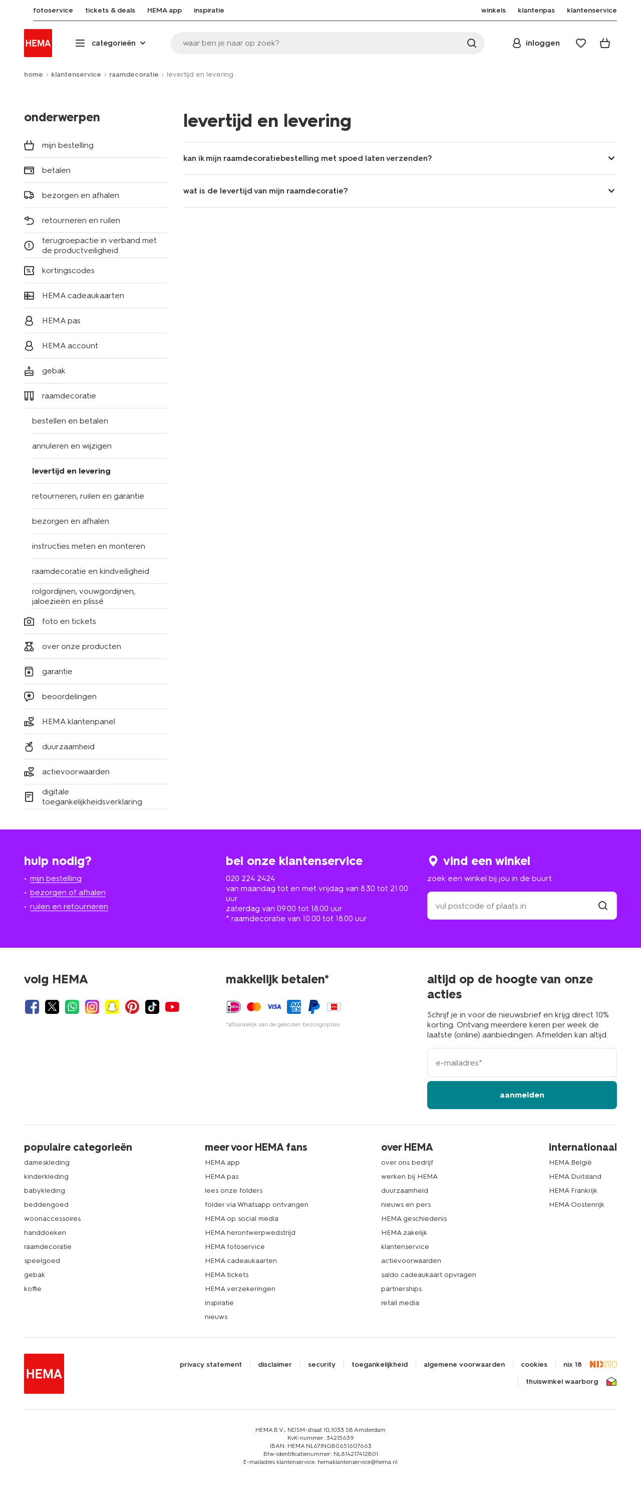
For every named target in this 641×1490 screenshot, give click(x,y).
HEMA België (570, 1162)
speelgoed (42, 1260)
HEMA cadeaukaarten (241, 1260)
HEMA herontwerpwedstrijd (250, 1232)
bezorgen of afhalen (68, 892)
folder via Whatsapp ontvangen (256, 1204)
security (322, 1365)
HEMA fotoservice (235, 1246)
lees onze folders (233, 1190)
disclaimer (275, 1365)
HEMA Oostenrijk (576, 1204)
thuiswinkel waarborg (562, 1382)
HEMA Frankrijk (573, 1190)
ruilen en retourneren (69, 906)
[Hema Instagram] (92, 1007)
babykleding (44, 1190)
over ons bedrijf (407, 1162)
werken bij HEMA (409, 1176)
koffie (33, 1289)
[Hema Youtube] (172, 1007)
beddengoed (46, 1204)
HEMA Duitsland (575, 1176)
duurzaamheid (404, 1190)
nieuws (216, 1317)
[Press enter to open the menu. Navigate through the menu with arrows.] (111, 43)
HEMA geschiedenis (414, 1218)
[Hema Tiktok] (152, 1007)
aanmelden (522, 1095)
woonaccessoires (52, 1218)
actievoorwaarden (411, 1260)
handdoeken (45, 1232)
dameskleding (47, 1162)
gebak (34, 1274)
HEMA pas (221, 1176)
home (33, 74)
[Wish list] (581, 43)
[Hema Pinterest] (132, 1007)
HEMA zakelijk (404, 1232)
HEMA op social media (241, 1218)
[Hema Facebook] (32, 1007)
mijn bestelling (56, 878)
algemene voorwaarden (464, 1365)
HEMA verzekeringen (240, 1289)
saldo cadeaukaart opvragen (428, 1274)
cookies (534, 1365)
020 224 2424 (250, 878)
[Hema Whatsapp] (72, 1007)
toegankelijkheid (380, 1365)
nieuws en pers (406, 1204)
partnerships (401, 1289)
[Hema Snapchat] (112, 1007)
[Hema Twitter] (52, 1007)
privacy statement (211, 1365)
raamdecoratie (134, 74)
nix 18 (572, 1365)
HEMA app (222, 1162)
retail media (400, 1303)
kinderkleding (46, 1176)
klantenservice (76, 74)
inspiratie (219, 1303)
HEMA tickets (226, 1274)
